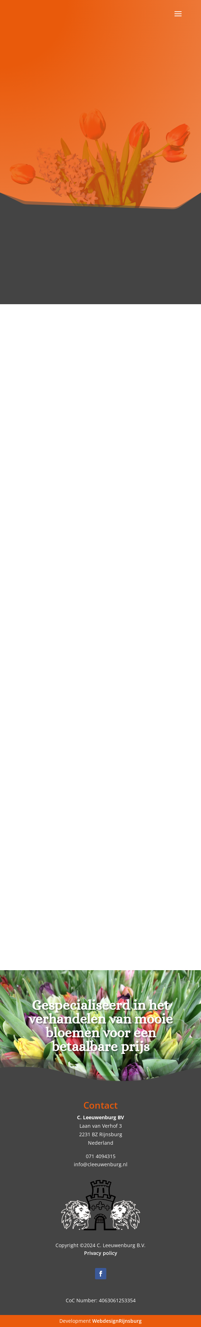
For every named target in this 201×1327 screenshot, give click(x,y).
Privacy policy (100, 1253)
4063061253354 (117, 1300)
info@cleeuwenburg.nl (101, 1164)
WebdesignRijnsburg (117, 1320)
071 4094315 (101, 1156)
